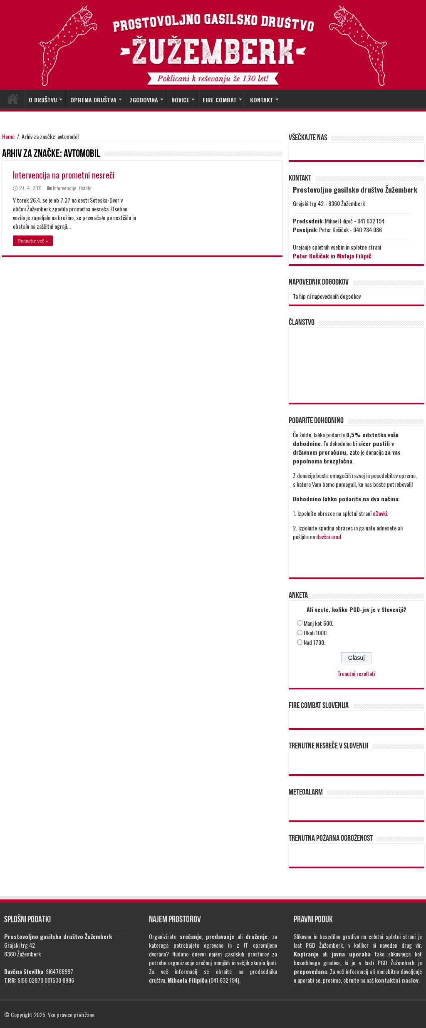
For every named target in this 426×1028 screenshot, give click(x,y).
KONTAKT (261, 99)
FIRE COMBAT (220, 99)
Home (8, 136)
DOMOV (13, 98)
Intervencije (65, 187)
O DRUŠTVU (43, 99)
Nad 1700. (314, 642)
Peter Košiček (311, 255)
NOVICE (180, 99)
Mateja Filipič (354, 255)
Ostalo (85, 187)
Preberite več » (33, 241)
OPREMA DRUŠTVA (93, 99)
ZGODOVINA (144, 99)
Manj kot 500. (318, 623)
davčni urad (328, 536)
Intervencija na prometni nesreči (63, 174)
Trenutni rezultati (356, 673)
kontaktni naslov (397, 980)
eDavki (380, 513)
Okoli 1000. (316, 632)
